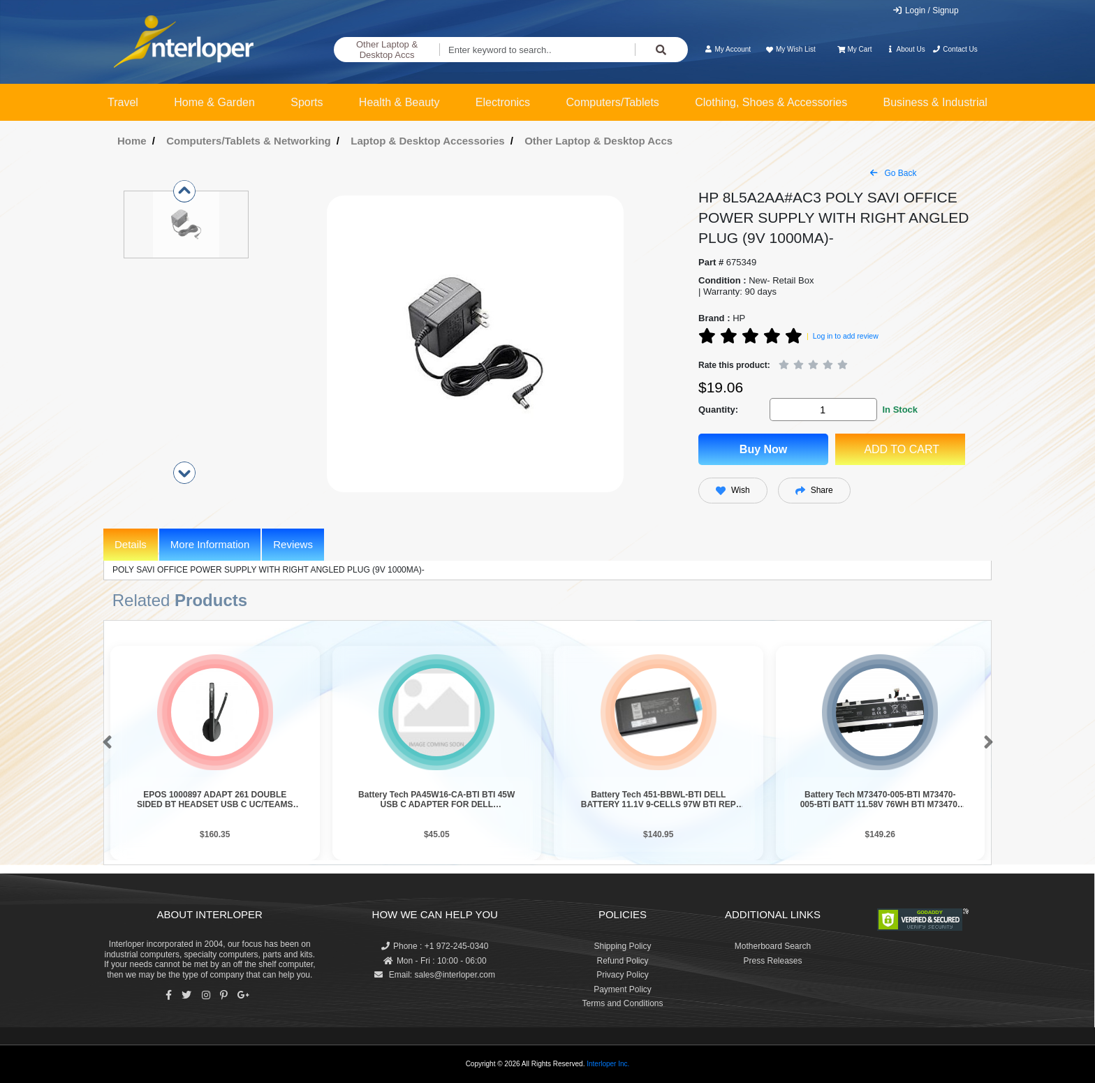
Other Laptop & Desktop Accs (387, 50)
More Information (209, 544)
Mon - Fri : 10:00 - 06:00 (435, 961)
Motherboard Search (773, 946)
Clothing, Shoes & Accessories (771, 102)
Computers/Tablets (612, 102)
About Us (905, 49)
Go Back (893, 173)
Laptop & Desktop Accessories (427, 141)
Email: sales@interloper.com (434, 975)
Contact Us (955, 49)
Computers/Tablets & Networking (248, 141)
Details (131, 544)
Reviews (293, 544)
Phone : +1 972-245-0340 (434, 946)
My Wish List (790, 49)
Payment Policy (623, 989)
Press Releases (772, 961)
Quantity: (718, 409)
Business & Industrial (935, 102)
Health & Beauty (399, 102)
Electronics (503, 102)
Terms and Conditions (622, 1003)
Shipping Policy (622, 946)
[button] (104, 743)
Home (132, 141)
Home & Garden (214, 102)
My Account (727, 49)
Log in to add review (846, 336)
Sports (307, 102)
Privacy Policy (622, 975)
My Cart (854, 49)
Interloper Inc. (608, 1064)
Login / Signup (925, 10)
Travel (123, 102)
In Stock (900, 409)
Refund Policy (622, 961)
